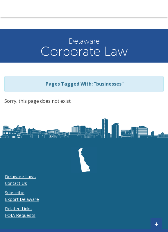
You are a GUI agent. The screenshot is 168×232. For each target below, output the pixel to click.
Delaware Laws (20, 176)
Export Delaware (22, 199)
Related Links (18, 208)
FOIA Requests (20, 215)
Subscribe (14, 192)
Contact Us (16, 183)
